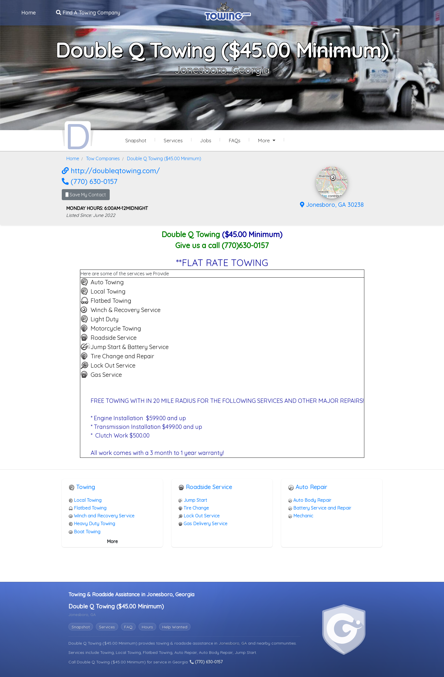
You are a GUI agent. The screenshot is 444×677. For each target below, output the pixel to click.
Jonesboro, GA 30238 (332, 204)
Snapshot (81, 626)
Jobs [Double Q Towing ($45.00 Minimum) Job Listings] (205, 140)
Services (107, 626)
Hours (147, 626)
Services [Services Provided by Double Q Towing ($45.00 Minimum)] (173, 140)
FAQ (128, 626)
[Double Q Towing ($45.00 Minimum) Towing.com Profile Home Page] (78, 135)
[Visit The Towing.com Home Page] (228, 10)
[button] (333, 177)
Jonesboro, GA (233, 642)
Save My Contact (86, 194)
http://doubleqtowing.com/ (111, 170)
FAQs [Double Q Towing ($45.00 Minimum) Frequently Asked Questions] (234, 140)
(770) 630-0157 (89, 181)
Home (29, 12)
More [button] (264, 140)
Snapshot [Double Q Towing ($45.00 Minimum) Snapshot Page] (135, 140)
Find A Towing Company (88, 12)
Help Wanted (174, 626)
